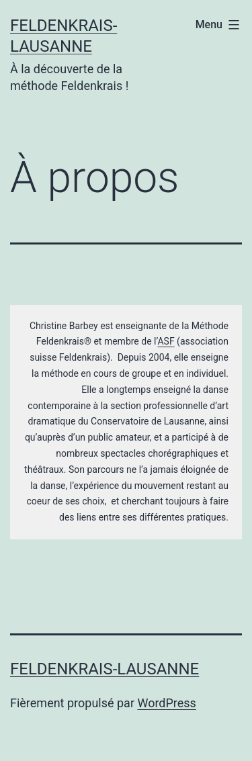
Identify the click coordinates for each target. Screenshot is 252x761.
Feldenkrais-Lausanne (104, 669)
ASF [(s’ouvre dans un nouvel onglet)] (165, 341)
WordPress (166, 703)
